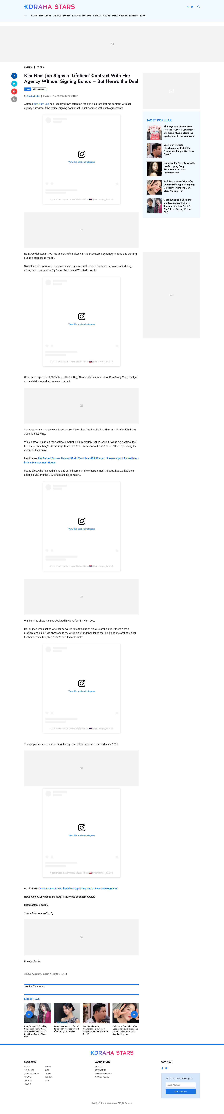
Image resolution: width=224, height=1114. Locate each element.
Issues (106, 15)
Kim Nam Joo (38, 89)
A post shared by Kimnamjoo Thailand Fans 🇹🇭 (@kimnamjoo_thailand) (81, 199)
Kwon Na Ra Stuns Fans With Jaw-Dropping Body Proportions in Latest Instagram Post (179, 167)
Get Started (181, 1091)
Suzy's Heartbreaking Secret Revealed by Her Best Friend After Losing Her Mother (66, 1029)
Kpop (143, 15)
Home (34, 15)
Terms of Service (103, 1073)
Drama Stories (61, 15)
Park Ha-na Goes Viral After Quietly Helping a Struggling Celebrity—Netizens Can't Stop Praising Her (125, 1030)
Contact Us (100, 1070)
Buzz (115, 15)
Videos (97, 15)
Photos (86, 15)
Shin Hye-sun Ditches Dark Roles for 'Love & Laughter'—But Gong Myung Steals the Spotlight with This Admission (179, 131)
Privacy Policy (101, 1077)
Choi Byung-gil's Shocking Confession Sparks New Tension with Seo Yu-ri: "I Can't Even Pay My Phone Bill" (35, 1031)
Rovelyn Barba (33, 96)
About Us (98, 1066)
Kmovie (76, 15)
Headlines (45, 15)
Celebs (123, 15)
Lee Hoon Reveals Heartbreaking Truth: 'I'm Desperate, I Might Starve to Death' (95, 1030)
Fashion (134, 15)
